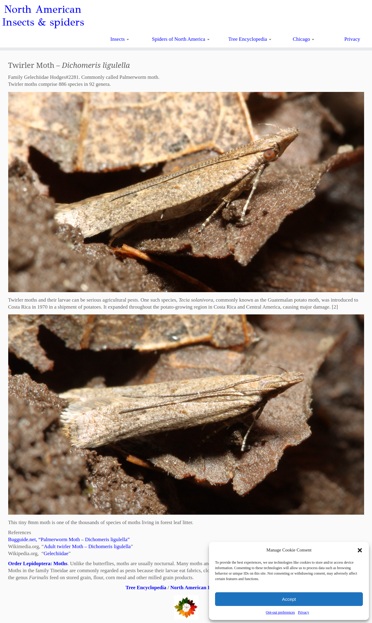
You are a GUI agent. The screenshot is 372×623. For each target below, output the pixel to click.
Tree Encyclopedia (250, 39)
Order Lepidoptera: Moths (38, 563)
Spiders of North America (180, 39)
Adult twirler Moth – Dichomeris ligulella (87, 546)
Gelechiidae (56, 553)
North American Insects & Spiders (208, 587)
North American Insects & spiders (43, 16)
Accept (289, 599)
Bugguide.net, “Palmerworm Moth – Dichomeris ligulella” (69, 539)
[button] (360, 550)
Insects (119, 39)
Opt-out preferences (280, 612)
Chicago (304, 39)
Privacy (303, 612)
